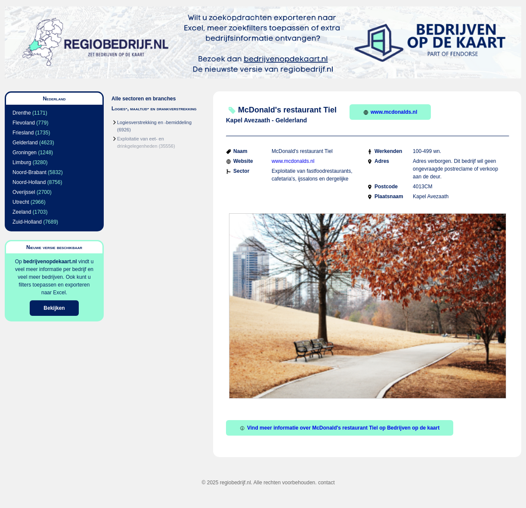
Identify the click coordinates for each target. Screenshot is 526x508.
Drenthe (21, 113)
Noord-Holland (29, 182)
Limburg (21, 162)
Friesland (23, 133)
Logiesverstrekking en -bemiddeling (154, 122)
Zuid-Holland (27, 222)
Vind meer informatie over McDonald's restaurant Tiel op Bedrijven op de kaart (339, 428)
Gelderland (25, 143)
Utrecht (20, 202)
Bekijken (54, 308)
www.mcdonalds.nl (390, 112)
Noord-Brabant (29, 172)
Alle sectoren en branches (143, 99)
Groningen (24, 153)
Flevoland (23, 123)
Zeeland (21, 212)
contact (326, 483)
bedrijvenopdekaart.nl (50, 262)
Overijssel (23, 192)
